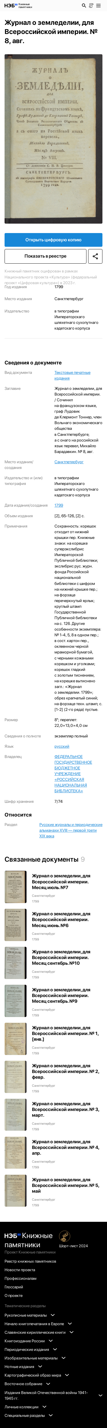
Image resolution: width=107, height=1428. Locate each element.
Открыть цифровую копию (53, 239)
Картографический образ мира (37, 1375)
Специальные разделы (29, 1415)
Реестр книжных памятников (30, 1261)
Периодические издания (31, 1349)
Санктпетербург (69, 462)
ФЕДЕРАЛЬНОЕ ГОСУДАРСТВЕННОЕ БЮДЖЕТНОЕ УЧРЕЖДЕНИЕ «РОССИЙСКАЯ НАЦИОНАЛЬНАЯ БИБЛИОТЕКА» (73, 773)
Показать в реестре (45, 256)
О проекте (14, 1295)
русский (61, 746)
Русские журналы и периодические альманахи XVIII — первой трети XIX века (70, 830)
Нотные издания (23, 1366)
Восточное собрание (27, 1383)
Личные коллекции (25, 1407)
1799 (58, 505)
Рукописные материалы (29, 1315)
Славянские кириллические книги (39, 1332)
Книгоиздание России (29, 1341)
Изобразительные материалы (35, 1358)
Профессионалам (21, 1278)
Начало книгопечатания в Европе (38, 1323)
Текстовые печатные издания (72, 375)
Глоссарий (14, 1287)
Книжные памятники (29, 1240)
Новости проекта (20, 1269)
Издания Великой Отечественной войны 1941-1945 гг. (53, 1395)
